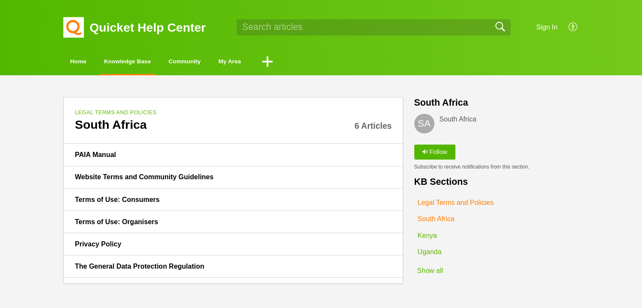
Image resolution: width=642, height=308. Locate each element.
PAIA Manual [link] (95, 156)
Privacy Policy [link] (98, 245)
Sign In (547, 27)
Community (231, 62)
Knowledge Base (155, 62)
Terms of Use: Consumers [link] (117, 200)
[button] (573, 27)
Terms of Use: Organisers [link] (116, 223)
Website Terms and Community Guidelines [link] (144, 178)
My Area (293, 62)
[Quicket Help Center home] (73, 27)
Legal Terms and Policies (116, 114)
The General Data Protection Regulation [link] (139, 268)
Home (87, 62)
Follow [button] (434, 153)
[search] (374, 27)
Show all (430, 272)
